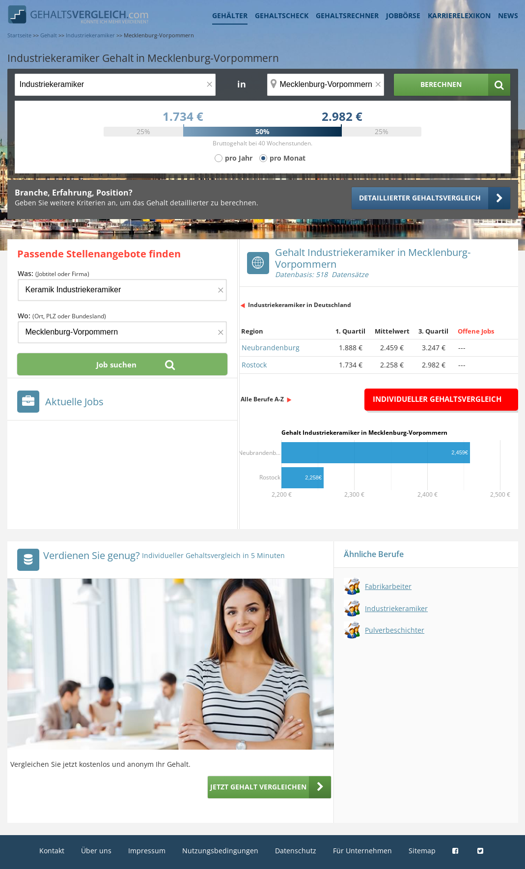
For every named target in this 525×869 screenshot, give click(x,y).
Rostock (254, 364)
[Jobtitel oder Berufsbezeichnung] (115, 85)
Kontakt (51, 850)
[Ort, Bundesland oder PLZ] (325, 85)
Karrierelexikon (459, 15)
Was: (53, 273)
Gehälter (230, 15)
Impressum (147, 850)
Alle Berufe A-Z (262, 399)
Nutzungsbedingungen (220, 850)
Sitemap (422, 850)
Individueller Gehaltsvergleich (437, 399)
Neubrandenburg (271, 347)
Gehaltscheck (281, 15)
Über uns (96, 850)
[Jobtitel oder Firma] (122, 290)
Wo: (62, 315)
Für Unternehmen (362, 850)
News (508, 15)
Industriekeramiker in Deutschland (299, 305)
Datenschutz (295, 850)
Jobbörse (403, 15)
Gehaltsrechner (347, 15)
